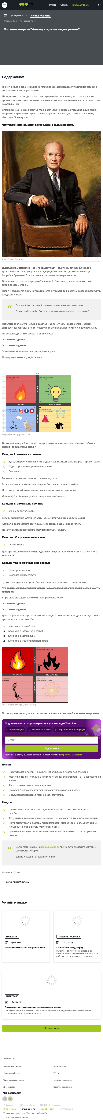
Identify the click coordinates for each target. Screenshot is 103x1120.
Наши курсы (8, 1059)
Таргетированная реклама (13, 1080)
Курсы (52, 5)
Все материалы (51, 1028)
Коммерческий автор (11, 1073)
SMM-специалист (60, 1066)
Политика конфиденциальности (15, 1117)
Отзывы (64, 5)
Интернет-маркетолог (12, 1066)
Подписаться (51, 748)
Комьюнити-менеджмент (63, 1080)
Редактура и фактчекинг (62, 1087)
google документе (49, 847)
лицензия (21, 1113)
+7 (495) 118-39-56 (28, 1109)
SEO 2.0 (56, 1073)
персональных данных (71, 755)
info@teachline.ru (80, 5)
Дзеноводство (9, 1087)
